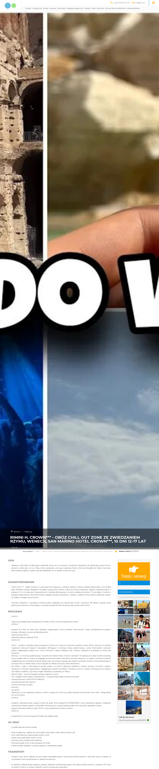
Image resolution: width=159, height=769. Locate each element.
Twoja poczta (56, 8)
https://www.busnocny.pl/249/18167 (132, 726)
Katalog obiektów (50, 14)
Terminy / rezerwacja (133, 577)
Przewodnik (80, 8)
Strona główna (28, 557)
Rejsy (112, 8)
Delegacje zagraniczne (93, 8)
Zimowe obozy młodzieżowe (134, 8)
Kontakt (47, 8)
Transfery (106, 8)
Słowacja (71, 8)
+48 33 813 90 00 (121, 3)
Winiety (64, 8)
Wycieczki (119, 8)
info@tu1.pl (139, 3)
